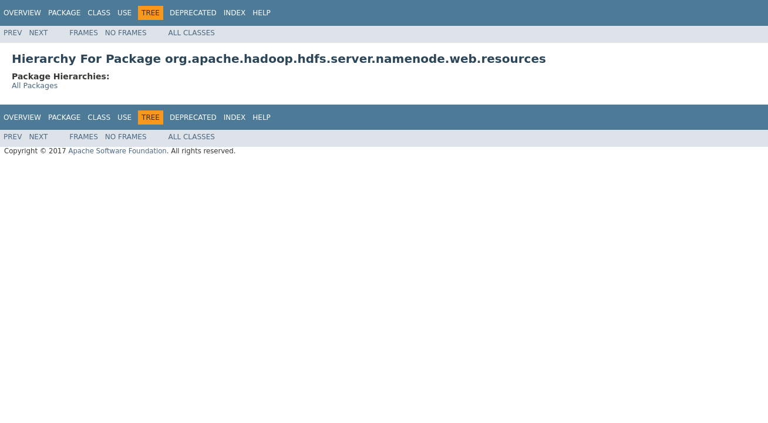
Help (261, 13)
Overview (22, 13)
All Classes (192, 33)
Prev (13, 33)
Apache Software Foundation (117, 151)
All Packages (35, 85)
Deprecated (193, 13)
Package (64, 13)
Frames (83, 33)
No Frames (126, 33)
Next (38, 33)
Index (235, 13)
